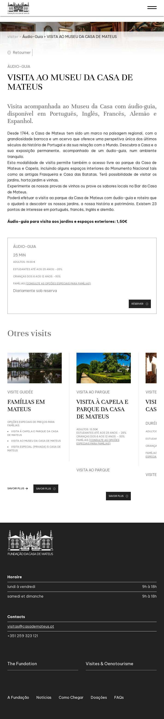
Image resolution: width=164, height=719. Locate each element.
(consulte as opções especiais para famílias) (58, 283)
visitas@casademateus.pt (30, 626)
